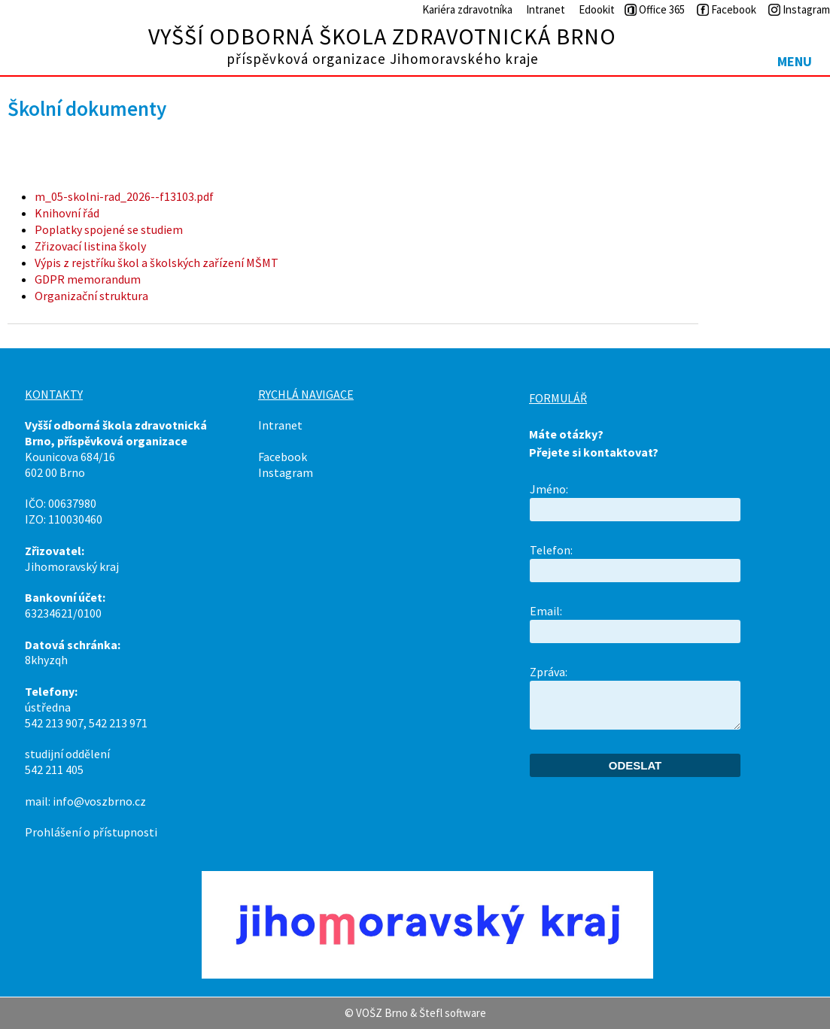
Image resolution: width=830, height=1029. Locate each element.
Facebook (282, 456)
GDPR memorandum (88, 279)
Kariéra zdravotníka (467, 9)
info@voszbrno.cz (99, 801)
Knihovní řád (67, 212)
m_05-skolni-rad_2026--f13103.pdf (124, 196)
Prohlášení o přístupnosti (91, 831)
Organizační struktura (91, 295)
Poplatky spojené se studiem (109, 229)
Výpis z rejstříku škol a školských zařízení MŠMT (156, 262)
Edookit (597, 9)
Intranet (545, 9)
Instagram (285, 472)
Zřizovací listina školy (90, 245)
